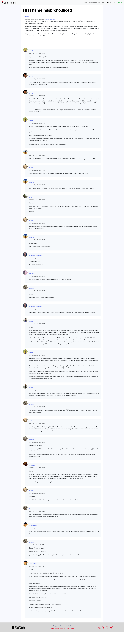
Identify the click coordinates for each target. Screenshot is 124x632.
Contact (52, 628)
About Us (62, 628)
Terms (72, 628)
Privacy (68, 628)
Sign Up (119, 3)
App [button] (109, 2)
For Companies (92, 2)
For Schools (102, 2)
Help (85, 2)
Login (113, 2)
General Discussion (50, 19)
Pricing (57, 628)
